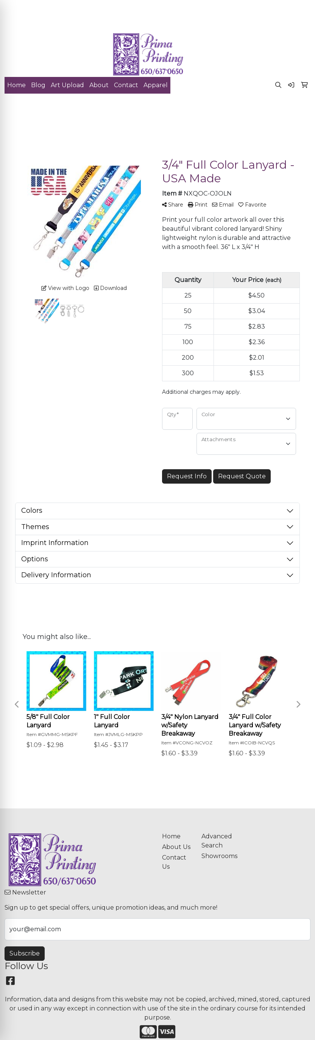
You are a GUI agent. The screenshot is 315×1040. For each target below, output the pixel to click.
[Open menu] (299, 110)
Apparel (155, 85)
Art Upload (67, 85)
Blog (38, 85)
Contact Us (174, 862)
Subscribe (24, 953)
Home (16, 85)
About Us (176, 846)
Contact (126, 85)
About (99, 85)
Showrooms (216, 856)
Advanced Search (216, 841)
